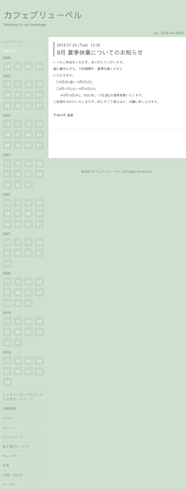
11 (18, 84)
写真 (5, 465)
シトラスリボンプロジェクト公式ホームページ (22, 396)
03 (18, 66)
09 (39, 84)
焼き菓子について (16, 446)
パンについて (12, 437)
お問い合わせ (12, 475)
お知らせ (9, 51)
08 (7, 95)
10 (28, 84)
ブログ (7, 418)
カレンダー (10, 455)
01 (39, 66)
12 (7, 84)
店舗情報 (9, 408)
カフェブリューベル (43, 15)
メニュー (9, 427)
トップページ (12, 41)
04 (7, 66)
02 (28, 66)
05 (39, 95)
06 (28, 95)
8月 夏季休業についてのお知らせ (100, 52)
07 (18, 95)
